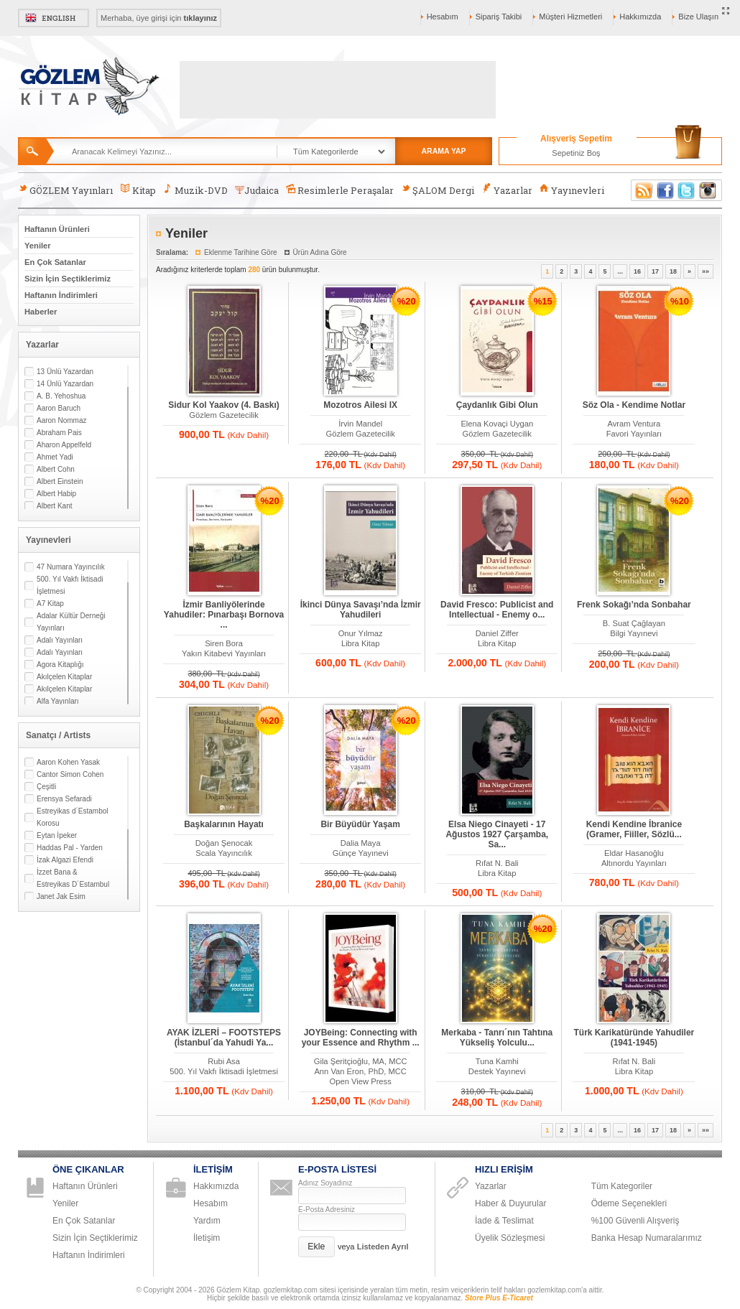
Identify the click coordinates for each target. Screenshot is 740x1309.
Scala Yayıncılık (223, 853)
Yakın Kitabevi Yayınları (224, 653)
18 (673, 271)
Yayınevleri (572, 190)
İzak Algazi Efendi (65, 860)
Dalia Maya (361, 843)
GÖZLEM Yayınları (65, 190)
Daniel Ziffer (497, 633)
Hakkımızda (640, 16)
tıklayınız (200, 18)
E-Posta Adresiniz (326, 1209)
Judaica (257, 190)
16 (637, 271)
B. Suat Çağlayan (634, 623)
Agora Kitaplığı (60, 665)
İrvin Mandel (360, 423)
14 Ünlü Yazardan (65, 384)
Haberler (40, 311)
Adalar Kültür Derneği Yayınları (71, 622)
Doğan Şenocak (224, 843)
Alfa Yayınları (58, 701)
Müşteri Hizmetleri (570, 16)
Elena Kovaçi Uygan (497, 423)
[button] (316, 1246)
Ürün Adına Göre (320, 252)
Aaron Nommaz (61, 420)
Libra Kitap (360, 643)
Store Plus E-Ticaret (499, 1298)
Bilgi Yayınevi (633, 633)
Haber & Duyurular (510, 1203)
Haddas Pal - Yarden (70, 848)
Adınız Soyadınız (325, 1183)
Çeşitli (46, 787)
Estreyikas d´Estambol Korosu (72, 817)
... (620, 271)
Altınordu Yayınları (634, 863)
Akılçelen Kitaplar (64, 677)
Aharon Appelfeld (64, 445)
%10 (679, 301)
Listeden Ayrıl (383, 1246)
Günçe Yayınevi (361, 853)
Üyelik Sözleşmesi (510, 1238)
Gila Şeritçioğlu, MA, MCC (360, 1061)
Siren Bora (224, 643)
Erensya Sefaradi (64, 799)
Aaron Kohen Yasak (68, 762)
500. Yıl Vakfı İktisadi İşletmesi (70, 585)
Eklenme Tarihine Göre (240, 252)
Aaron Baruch (58, 408)
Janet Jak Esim (61, 896)
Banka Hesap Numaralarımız (646, 1238)
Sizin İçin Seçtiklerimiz (67, 278)
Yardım (207, 1221)
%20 (406, 301)
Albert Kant (54, 506)
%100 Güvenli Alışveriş (635, 1221)
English (53, 18)
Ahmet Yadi (55, 457)
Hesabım (442, 16)
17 (655, 271)
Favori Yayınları (634, 433)
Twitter (687, 190)
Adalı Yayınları (60, 640)
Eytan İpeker (57, 835)
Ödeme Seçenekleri (629, 1203)
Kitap (137, 190)
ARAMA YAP (443, 150)
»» (705, 271)
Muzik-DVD (195, 190)
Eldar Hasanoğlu (634, 853)
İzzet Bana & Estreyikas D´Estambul (73, 878)
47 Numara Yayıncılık (71, 567)
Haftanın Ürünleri (57, 229)
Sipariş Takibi (499, 16)
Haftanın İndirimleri (61, 295)
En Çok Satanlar (55, 262)
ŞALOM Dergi (437, 190)
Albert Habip (56, 494)
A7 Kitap (50, 603)
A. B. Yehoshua (61, 396)
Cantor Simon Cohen (70, 774)
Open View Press (361, 1081)
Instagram (708, 190)
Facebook (665, 190)
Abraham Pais (59, 433)
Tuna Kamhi (497, 1061)
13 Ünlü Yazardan (65, 372)
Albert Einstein (60, 481)
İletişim (206, 1238)
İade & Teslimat (504, 1221)
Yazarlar (506, 190)
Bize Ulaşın (698, 16)
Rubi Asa (224, 1061)
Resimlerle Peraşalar (340, 190)
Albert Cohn (56, 469)
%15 (543, 301)
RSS (641, 190)
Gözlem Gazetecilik (223, 415)
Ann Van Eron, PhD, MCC (360, 1071)
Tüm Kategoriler (621, 1186)
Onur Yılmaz (360, 633)
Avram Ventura (633, 423)
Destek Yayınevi (497, 1071)
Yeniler (37, 245)
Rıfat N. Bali (497, 863)
